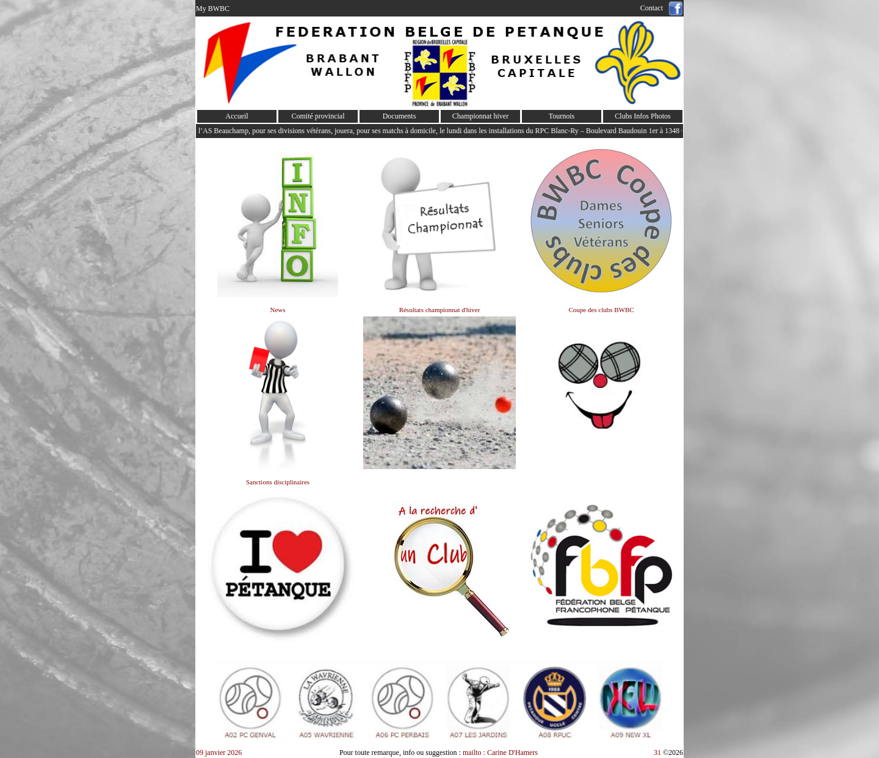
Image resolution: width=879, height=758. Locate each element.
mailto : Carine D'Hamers (501, 752)
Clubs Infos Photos (642, 116)
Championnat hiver (480, 116)
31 (657, 752)
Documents (399, 116)
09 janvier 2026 (219, 752)
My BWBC (213, 8)
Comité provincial (318, 116)
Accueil (236, 116)
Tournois (562, 116)
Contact (653, 8)
